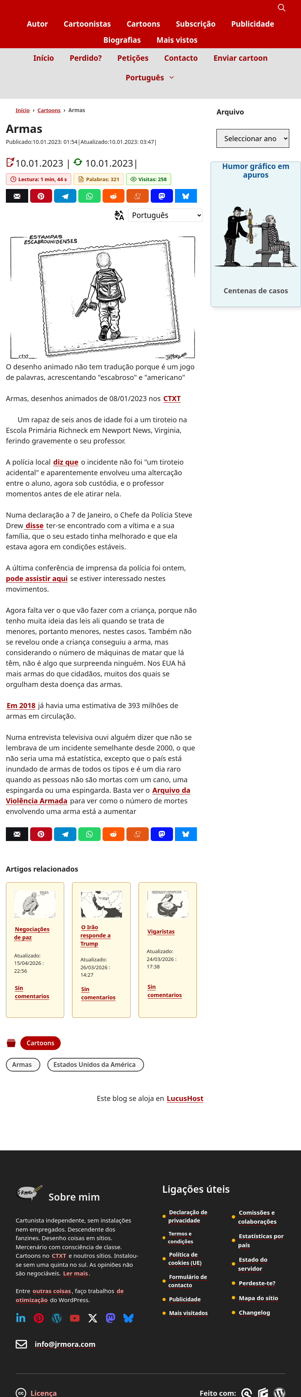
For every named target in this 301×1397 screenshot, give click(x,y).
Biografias (122, 40)
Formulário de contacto (187, 1280)
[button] (281, 8)
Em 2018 (21, 705)
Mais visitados (188, 1312)
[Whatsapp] (89, 196)
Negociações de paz (32, 933)
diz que (65, 462)
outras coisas (51, 1291)
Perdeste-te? (257, 1283)
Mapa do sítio (258, 1298)
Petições (133, 58)
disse (33, 525)
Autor (37, 24)
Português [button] (154, 77)
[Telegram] (65, 196)
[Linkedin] (21, 1318)
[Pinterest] (41, 196)
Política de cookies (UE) (185, 1258)
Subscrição (195, 24)
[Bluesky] (186, 196)
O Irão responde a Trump (95, 935)
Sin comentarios (32, 992)
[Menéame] (137, 196)
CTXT (171, 398)
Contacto (181, 58)
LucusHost (185, 1098)
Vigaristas (161, 931)
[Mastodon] (162, 196)
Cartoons (143, 24)
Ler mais (75, 1273)
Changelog (254, 1312)
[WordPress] (57, 1318)
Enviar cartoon (240, 58)
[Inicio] (279, 93)
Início (43, 58)
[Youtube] (75, 1318)
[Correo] (17, 196)
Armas (22, 1064)
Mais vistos (177, 40)
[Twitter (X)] (93, 1318)
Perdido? (86, 58)
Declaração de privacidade (187, 1216)
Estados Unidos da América (92, 1064)
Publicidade (252, 24)
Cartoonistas (87, 24)
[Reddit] (114, 196)
